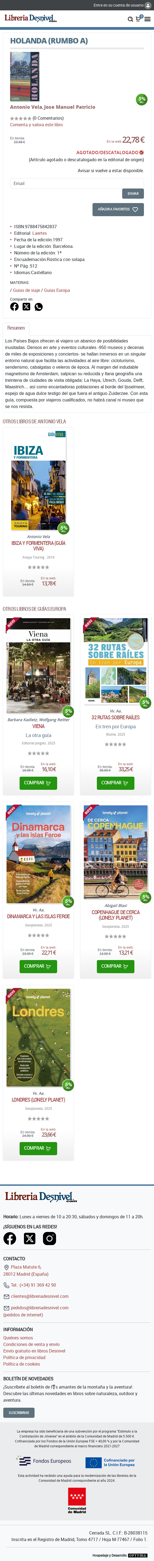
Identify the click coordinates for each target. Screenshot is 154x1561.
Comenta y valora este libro (36, 125)
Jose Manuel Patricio (69, 106)
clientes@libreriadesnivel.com (36, 1296)
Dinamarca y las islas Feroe (38, 916)
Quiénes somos (18, 1338)
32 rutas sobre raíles (115, 717)
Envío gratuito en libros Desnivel (34, 1351)
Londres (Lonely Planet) (38, 1099)
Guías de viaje (26, 290)
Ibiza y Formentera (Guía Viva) (38, 545)
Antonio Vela (26, 106)
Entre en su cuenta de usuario (123, 5)
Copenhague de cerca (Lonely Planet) (116, 914)
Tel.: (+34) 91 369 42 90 (29, 1285)
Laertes (39, 233)
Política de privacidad (24, 1357)
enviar (133, 193)
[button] (130, 19)
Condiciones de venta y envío (31, 1344)
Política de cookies (21, 1364)
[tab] (16, 329)
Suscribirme (19, 1412)
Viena (38, 726)
